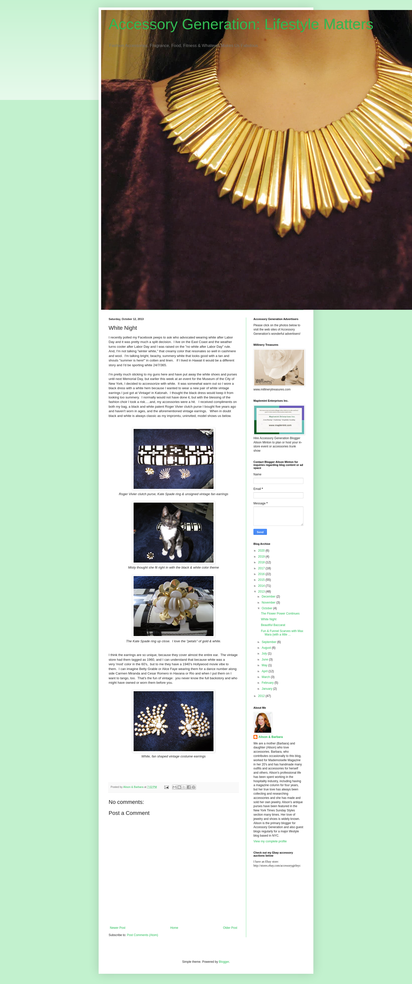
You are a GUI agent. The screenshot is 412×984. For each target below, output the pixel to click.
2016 (262, 574)
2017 (262, 568)
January (267, 688)
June (265, 659)
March (266, 677)
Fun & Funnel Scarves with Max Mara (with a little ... (282, 632)
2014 (262, 586)
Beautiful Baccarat (273, 625)
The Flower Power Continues (280, 613)
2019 (262, 556)
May (265, 665)
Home (174, 928)
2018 (262, 562)
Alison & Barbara (270, 737)
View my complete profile (270, 841)
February (268, 682)
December (269, 596)
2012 (262, 696)
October (267, 608)
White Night (268, 619)
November (269, 602)
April (265, 671)
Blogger (224, 962)
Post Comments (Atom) (142, 935)
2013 (262, 591)
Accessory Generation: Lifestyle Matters (241, 24)
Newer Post (117, 928)
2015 (262, 580)
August (267, 648)
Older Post (230, 928)
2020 (262, 550)
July (265, 653)
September (269, 642)
